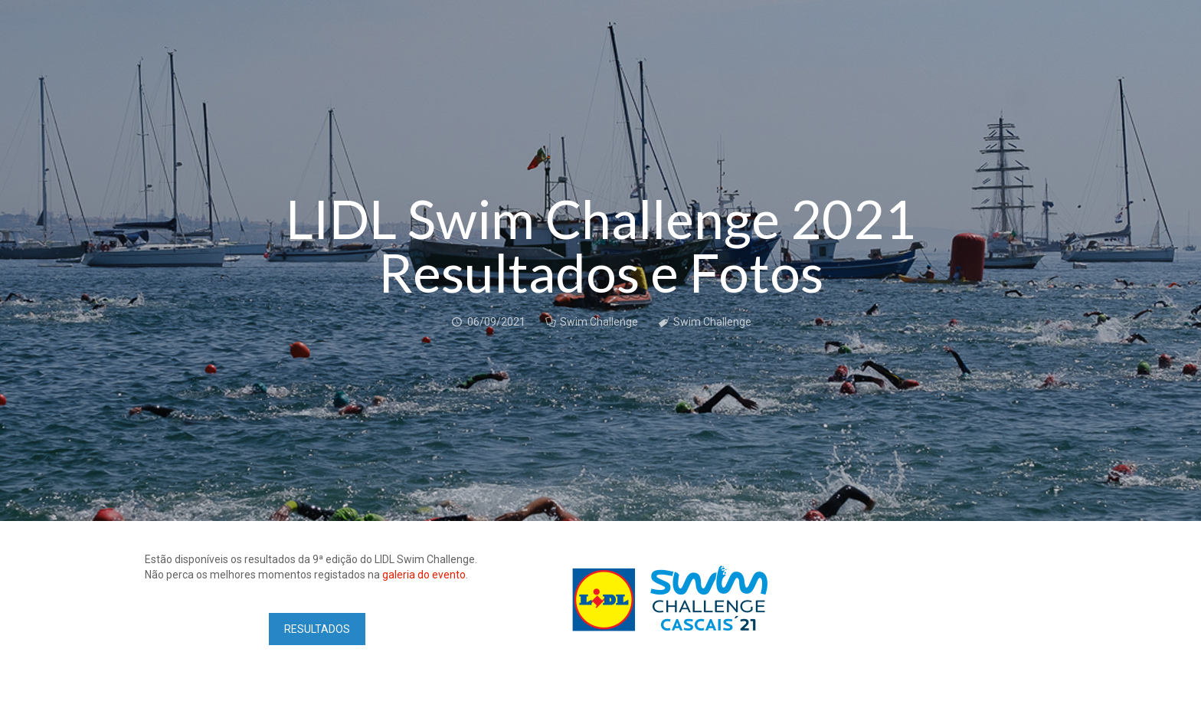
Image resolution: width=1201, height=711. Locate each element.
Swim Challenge (599, 322)
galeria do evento (424, 574)
